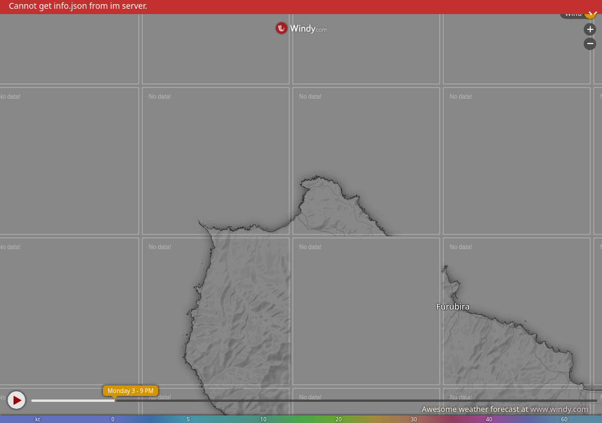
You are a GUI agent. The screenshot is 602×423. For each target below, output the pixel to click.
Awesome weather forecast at (505, 409)
